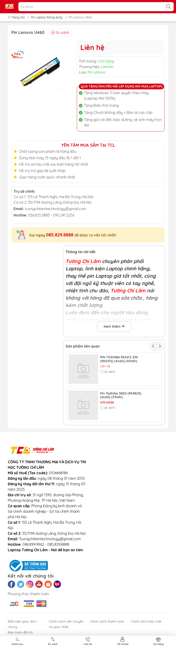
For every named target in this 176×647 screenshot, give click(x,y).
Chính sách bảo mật (146, 621)
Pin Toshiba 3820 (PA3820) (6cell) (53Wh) (120, 395)
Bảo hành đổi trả (20, 632)
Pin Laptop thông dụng (46, 17)
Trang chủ (17, 17)
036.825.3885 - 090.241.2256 (51, 215)
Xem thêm (114, 326)
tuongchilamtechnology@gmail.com (55, 208)
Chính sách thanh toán (107, 621)
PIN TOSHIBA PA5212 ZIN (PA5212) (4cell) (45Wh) (119, 359)
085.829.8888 (59, 235)
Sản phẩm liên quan (83, 346)
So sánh (60, 32)
